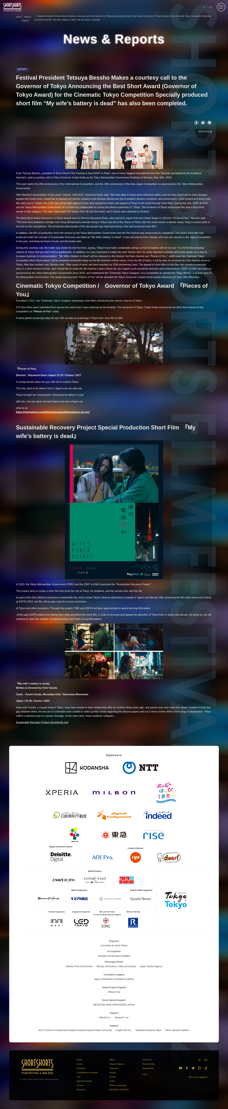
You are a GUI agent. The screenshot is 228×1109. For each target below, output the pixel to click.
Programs (113, 1069)
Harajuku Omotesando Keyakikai (114, 956)
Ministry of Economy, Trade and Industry (116, 967)
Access (80, 1086)
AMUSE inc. (105, 1018)
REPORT (22, 69)
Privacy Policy (148, 1065)
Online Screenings (117, 1086)
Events (80, 1065)
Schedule (81, 1069)
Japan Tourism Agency (151, 967)
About (112, 1060)
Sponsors (81, 1090)
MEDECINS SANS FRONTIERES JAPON (114, 1005)
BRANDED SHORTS (118, 1090)
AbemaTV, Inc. (122, 1018)
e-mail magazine (199, 1078)
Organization (148, 1069)
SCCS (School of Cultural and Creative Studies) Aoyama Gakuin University (75, 1031)
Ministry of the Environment (79, 967)
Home (79, 1060)
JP (204, 7)
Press (144, 1075)
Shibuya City (114, 993)
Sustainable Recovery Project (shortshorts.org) (42, 723)
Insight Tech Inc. (124, 1031)
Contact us (147, 1060)
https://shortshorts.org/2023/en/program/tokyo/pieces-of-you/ (53, 413)
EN (210, 7)
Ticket (112, 1082)
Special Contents (84, 1082)
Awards (112, 1073)
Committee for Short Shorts (114, 946)
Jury (79, 1077)
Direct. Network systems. (177, 1031)
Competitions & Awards (87, 1073)
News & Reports (116, 1065)
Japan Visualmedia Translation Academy (114, 980)
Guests (112, 1077)
